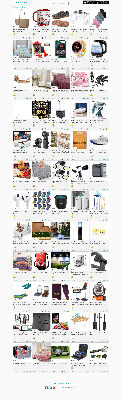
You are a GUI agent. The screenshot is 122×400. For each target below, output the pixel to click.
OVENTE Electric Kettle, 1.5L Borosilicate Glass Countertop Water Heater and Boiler (99, 61)
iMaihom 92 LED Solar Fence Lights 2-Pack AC (60, 273)
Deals (53, 3)
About (54, 384)
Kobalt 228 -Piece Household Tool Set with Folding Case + (78, 365)
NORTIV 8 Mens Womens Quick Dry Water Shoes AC (59, 30)
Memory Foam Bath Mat (39, 181)
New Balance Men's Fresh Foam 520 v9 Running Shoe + (98, 152)
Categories (61, 3)
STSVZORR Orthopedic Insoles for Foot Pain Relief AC (22, 303)
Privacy (61, 384)
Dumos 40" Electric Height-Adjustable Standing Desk (78, 334)
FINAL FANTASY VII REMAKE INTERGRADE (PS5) (97, 121)
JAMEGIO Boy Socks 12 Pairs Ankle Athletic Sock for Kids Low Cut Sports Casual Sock (41, 213)
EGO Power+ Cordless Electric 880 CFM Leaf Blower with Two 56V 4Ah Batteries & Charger (99, 365)
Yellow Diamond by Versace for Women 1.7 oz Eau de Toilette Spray (98, 243)
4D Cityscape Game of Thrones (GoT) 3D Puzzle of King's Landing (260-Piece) (21, 92)
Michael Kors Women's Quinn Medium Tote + (21, 30)
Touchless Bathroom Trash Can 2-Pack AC (79, 212)
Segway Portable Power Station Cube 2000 (97, 182)
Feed (67, 384)
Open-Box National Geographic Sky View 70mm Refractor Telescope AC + (79, 183)
